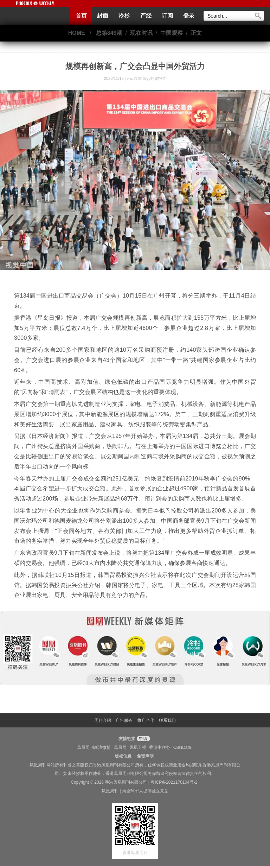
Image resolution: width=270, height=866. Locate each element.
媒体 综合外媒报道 (150, 78)
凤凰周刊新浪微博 (94, 747)
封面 (102, 16)
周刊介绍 (102, 720)
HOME (76, 33)
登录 (188, 16)
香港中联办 (159, 747)
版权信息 (123, 756)
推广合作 (145, 720)
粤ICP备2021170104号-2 (173, 782)
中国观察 (171, 33)
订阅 (167, 16)
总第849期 (109, 33)
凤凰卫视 (137, 747)
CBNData (182, 747)
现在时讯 (141, 33)
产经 (146, 16)
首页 (81, 16)
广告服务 (124, 720)
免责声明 (145, 756)
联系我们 (167, 720)
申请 (142, 738)
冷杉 (124, 16)
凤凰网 (120, 747)
